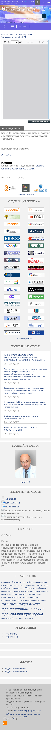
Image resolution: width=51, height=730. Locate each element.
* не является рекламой (25, 194)
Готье (30, 34)
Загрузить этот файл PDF (13, 37)
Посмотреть (11, 633)
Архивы (23, 26)
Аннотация (10, 498)
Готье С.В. (25, 482)
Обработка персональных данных (23, 714)
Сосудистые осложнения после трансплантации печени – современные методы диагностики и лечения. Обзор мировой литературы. (24, 390)
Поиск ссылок (12, 506)
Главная (4, 34)
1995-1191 (28, 1)
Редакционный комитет (16, 671)
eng (43, 2)
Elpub (14, 719)
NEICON (24, 717)
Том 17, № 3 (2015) (18, 34)
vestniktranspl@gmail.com (27, 710)
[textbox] (25, 16)
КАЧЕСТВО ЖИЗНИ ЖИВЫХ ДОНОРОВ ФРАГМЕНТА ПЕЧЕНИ (20, 428)
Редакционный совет (15, 668)
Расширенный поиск (14, 22)
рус (48, 2)
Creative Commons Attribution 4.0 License (22, 167)
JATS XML (6, 154)
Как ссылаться (12, 502)
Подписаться (11, 636)
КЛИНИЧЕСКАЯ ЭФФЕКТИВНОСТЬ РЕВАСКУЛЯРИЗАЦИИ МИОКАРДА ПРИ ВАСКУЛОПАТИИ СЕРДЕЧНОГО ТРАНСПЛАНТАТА (24, 357)
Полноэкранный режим (36, 121)
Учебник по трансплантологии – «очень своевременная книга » (21, 417)
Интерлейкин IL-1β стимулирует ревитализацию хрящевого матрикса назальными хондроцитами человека (25, 404)
